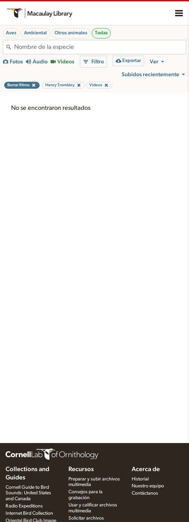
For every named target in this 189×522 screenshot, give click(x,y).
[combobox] (100, 47)
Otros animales (71, 32)
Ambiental (35, 32)
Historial (140, 479)
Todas (101, 32)
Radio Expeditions (24, 506)
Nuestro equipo (148, 486)
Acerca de (146, 469)
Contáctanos (145, 493)
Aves (11, 32)
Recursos (81, 469)
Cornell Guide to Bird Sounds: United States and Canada (28, 493)
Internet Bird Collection (29, 513)
